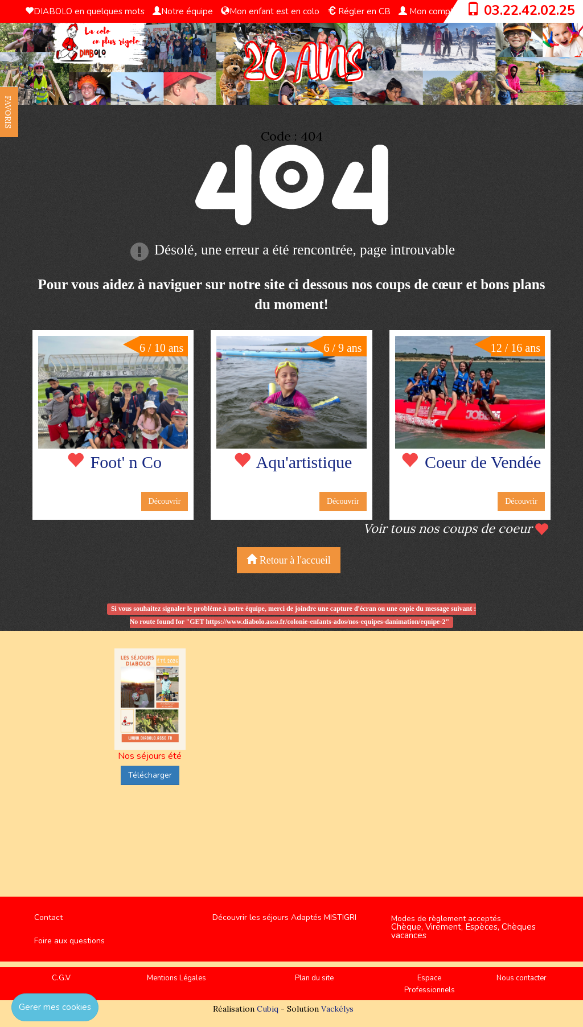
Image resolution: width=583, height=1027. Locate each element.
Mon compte (429, 11)
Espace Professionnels (429, 984)
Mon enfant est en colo (270, 11)
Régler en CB (359, 11)
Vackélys (337, 1009)
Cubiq (267, 1009)
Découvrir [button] (165, 501)
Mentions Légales (176, 978)
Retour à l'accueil (289, 560)
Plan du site (314, 978)
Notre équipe (183, 11)
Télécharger (150, 775)
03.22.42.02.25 (529, 10)
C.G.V (61, 978)
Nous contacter (521, 978)
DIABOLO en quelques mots (85, 11)
